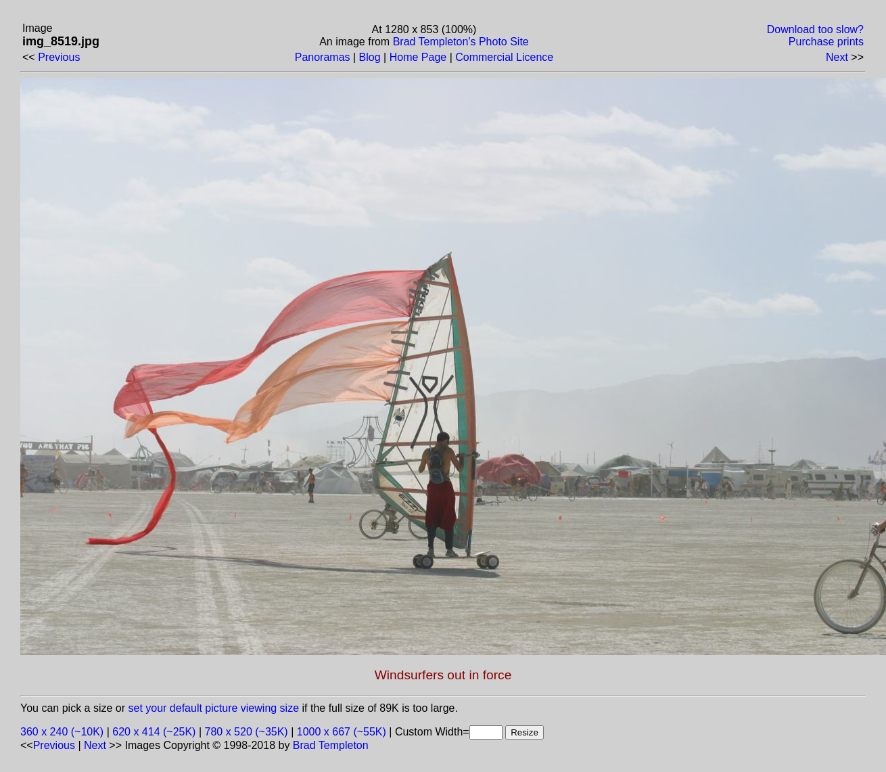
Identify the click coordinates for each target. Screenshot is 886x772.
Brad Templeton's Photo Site (461, 41)
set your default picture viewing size (214, 708)
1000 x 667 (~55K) (341, 731)
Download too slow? (815, 29)
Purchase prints (826, 41)
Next (837, 57)
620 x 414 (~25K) (153, 731)
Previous (59, 57)
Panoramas (322, 57)
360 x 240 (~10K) (61, 731)
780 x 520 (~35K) (246, 731)
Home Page (418, 57)
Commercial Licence (504, 57)
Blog (370, 57)
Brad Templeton (331, 745)
